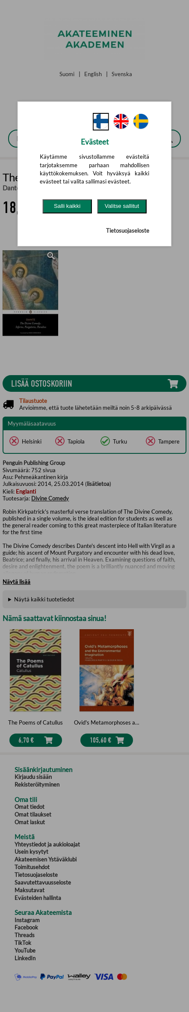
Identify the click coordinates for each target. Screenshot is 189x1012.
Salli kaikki (67, 206)
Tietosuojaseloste (127, 230)
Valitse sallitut (122, 206)
